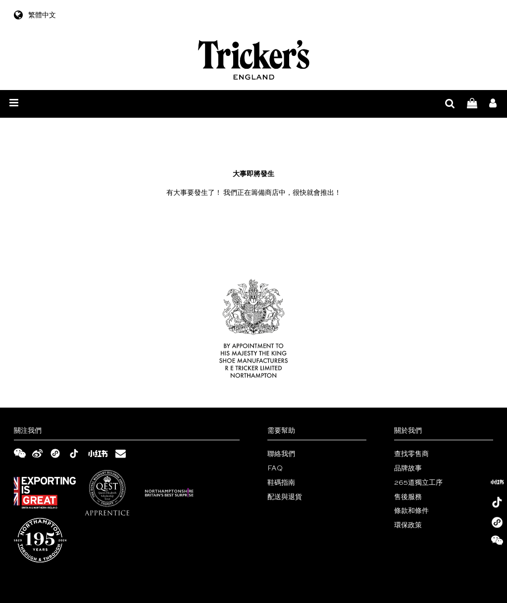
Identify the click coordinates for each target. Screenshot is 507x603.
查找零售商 (411, 454)
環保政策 (408, 525)
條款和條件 (411, 511)
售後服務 (408, 497)
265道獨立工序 (418, 482)
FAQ (275, 468)
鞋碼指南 (281, 482)
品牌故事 (408, 468)
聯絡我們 (281, 454)
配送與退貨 (284, 497)
